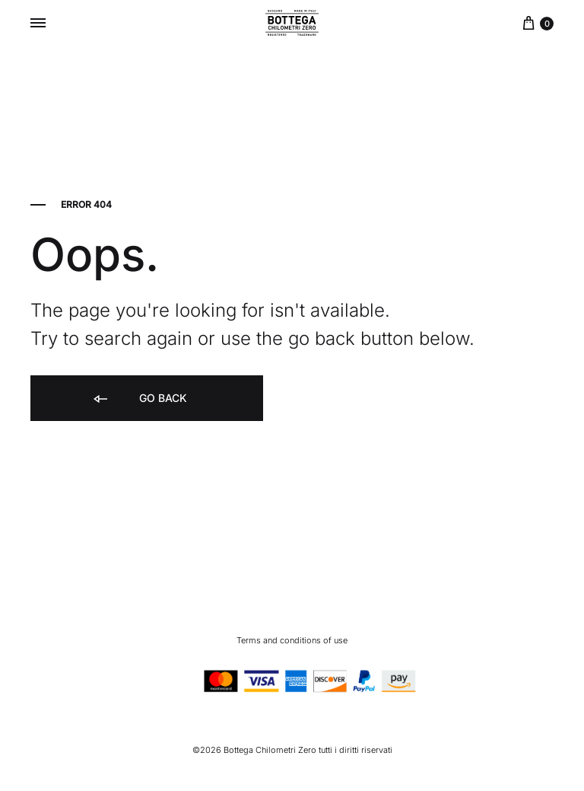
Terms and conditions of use (292, 640)
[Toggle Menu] (38, 22)
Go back (139, 399)
